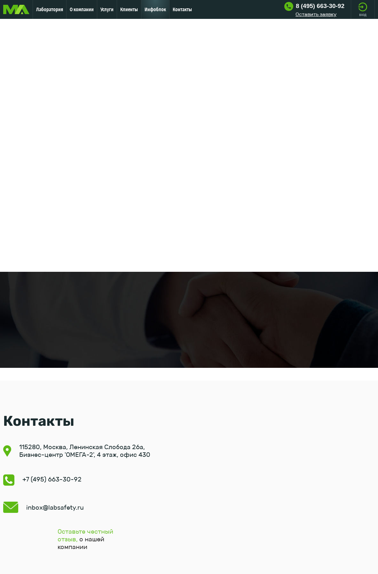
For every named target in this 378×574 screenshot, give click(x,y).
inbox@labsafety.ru (55, 507)
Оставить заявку (315, 14)
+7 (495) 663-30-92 (52, 479)
